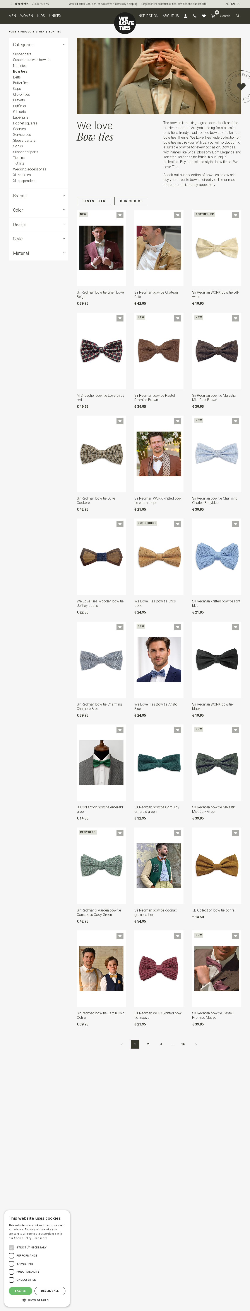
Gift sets (19, 112)
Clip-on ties (21, 94)
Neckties (20, 66)
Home (12, 32)
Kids (41, 16)
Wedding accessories (29, 169)
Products (28, 32)
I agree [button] (20, 1291)
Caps (17, 89)
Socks (18, 146)
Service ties (22, 135)
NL (227, 3)
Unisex (55, 16)
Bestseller (94, 201)
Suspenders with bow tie (31, 60)
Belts (17, 77)
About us (171, 16)
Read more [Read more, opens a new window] (40, 1238)
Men (12, 16)
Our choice (131, 201)
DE (238, 3)
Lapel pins (20, 117)
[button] (237, 16)
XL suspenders (24, 181)
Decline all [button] (50, 1291)
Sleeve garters (24, 140)
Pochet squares (25, 123)
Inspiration (147, 16)
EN (233, 3)
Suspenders (22, 54)
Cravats (19, 100)
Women (26, 16)
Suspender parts (25, 152)
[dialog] (37, 1258)
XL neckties (22, 175)
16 (183, 1044)
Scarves (19, 129)
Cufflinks (19, 106)
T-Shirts (18, 164)
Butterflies (21, 83)
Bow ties (55, 32)
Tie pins (19, 158)
